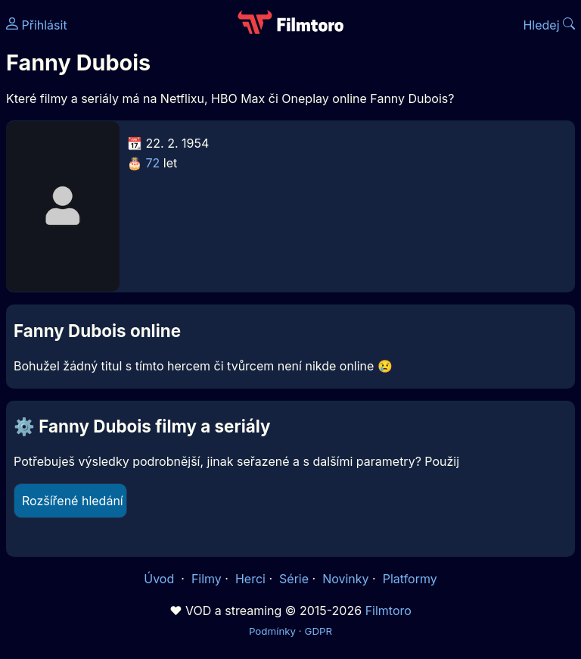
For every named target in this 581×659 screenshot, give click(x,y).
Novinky (345, 578)
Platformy (410, 578)
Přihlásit (36, 25)
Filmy (206, 578)
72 (153, 162)
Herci (250, 578)
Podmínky (272, 631)
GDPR (318, 631)
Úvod (160, 578)
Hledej (549, 25)
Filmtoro (388, 610)
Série (294, 578)
